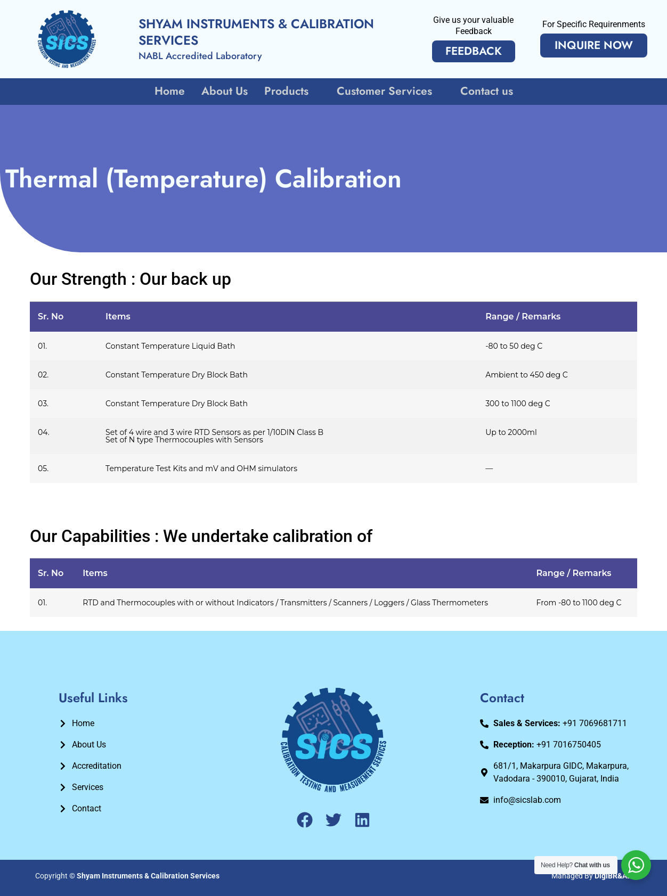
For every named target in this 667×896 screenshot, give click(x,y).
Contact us (485, 91)
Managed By (591, 876)
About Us (225, 91)
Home (171, 91)
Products (292, 91)
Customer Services (389, 91)
